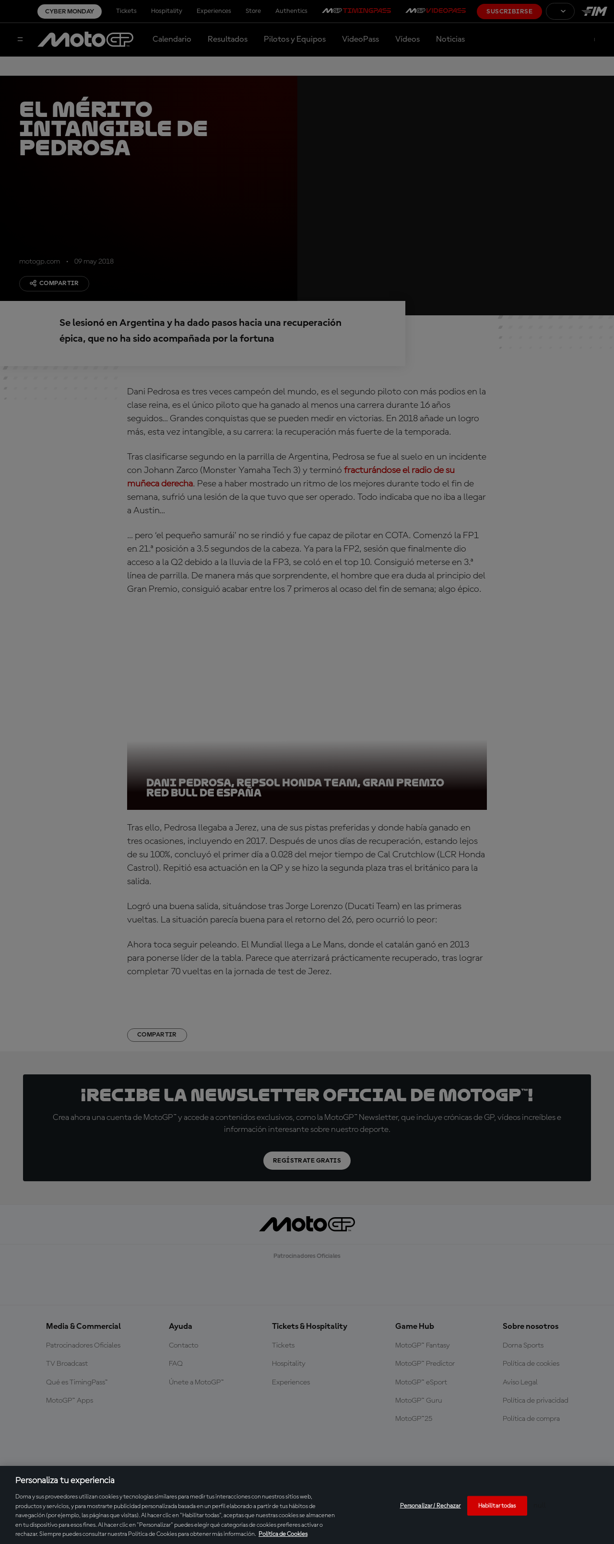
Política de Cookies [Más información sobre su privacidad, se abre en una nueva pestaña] (283, 1534)
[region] (307, 1505)
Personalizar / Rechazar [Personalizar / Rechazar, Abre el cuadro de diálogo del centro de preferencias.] (430, 1505)
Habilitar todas (497, 1505)
